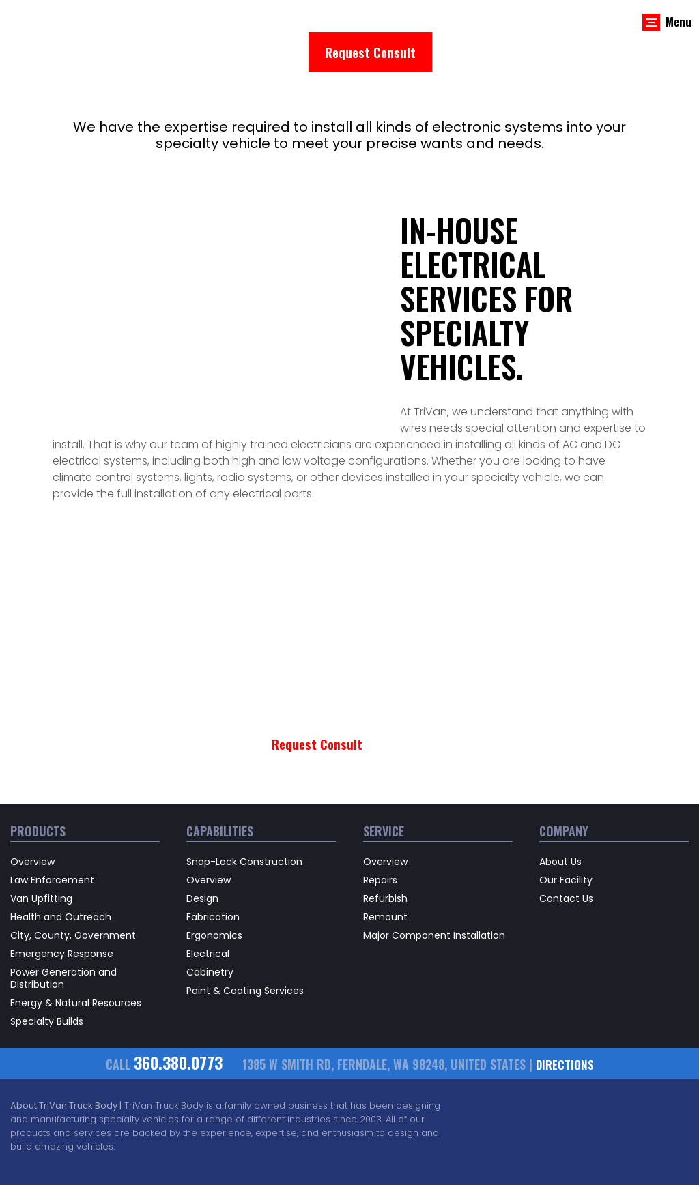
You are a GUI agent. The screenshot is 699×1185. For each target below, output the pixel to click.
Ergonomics (214, 883)
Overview (32, 810)
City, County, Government (73, 883)
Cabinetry (209, 920)
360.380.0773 (177, 1011)
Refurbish (385, 846)
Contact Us (566, 846)
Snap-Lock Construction (244, 810)
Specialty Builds (46, 969)
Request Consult (370, 51)
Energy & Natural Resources (75, 951)
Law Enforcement (52, 828)
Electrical (207, 902)
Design (202, 846)
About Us (560, 810)
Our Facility (566, 828)
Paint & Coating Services (245, 939)
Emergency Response (61, 902)
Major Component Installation (434, 883)
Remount (385, 865)
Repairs (380, 828)
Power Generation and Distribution (63, 926)
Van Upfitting (41, 846)
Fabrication (213, 865)
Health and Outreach (60, 865)
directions (568, 1014)
